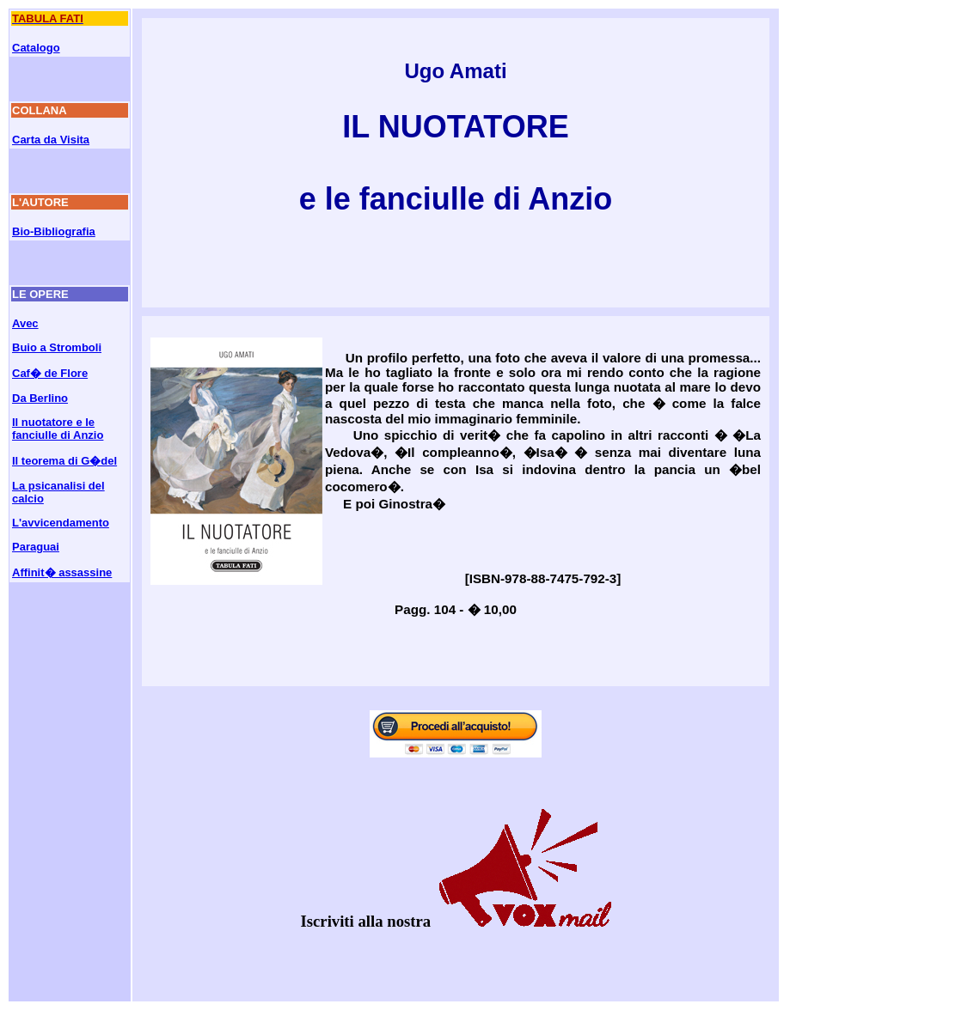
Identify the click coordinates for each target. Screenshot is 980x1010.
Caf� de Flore (50, 373)
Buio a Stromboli (56, 347)
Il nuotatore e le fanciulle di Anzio (57, 428)
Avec (25, 323)
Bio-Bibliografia (53, 231)
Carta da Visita (50, 139)
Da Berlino (40, 398)
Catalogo (36, 47)
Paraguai (35, 546)
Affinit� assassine (62, 572)
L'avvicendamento (60, 522)
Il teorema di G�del (64, 460)
